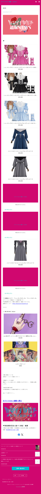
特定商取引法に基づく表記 (12, 429)
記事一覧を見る (20, 468)
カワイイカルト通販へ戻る (12, 401)
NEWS (4, 8)
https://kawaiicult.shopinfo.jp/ (20, 303)
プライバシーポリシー (7, 479)
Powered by (20, 486)
